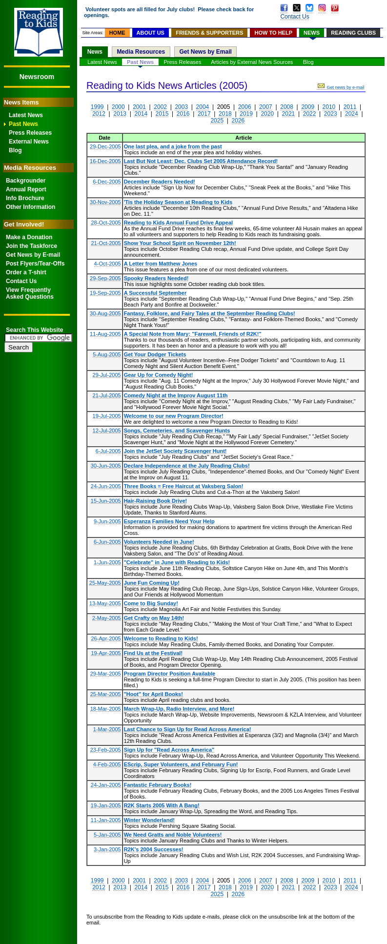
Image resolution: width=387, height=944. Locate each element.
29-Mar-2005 (105, 674)
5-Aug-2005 (107, 354)
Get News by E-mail (33, 254)
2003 (181, 106)
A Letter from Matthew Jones (161, 264)
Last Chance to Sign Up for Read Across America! (187, 729)
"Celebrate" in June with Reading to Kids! (177, 562)
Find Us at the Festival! (153, 653)
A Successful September (155, 293)
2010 (329, 106)
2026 (238, 120)
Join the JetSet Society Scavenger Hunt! (175, 451)
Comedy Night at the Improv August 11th (176, 395)
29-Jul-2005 (107, 375)
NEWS (312, 33)
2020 (267, 113)
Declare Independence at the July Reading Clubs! (187, 466)
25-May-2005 (105, 583)
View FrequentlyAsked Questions (30, 293)
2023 (330, 113)
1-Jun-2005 (107, 562)
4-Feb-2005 (107, 764)
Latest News (26, 115)
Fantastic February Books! (158, 785)
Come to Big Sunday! (151, 603)
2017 (204, 113)
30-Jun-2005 (106, 466)
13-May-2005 (105, 603)
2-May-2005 (106, 618)
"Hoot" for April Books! (153, 694)
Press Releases (30, 132)
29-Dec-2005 (105, 146)
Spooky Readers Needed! (156, 278)
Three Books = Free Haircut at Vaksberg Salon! (184, 486)
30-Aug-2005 (105, 313)
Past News (23, 124)
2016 (183, 113)
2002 (160, 106)
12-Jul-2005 (107, 430)
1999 (97, 106)
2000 (118, 106)
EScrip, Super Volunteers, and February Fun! (181, 764)
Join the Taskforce (31, 246)
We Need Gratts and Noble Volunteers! (173, 835)
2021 (288, 113)
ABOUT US (150, 33)
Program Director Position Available (169, 674)
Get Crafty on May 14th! (154, 618)
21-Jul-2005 (107, 395)
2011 (350, 106)
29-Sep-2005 (105, 278)
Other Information (30, 207)
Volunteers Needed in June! (159, 542)
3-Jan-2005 (107, 849)
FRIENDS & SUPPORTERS (209, 33)
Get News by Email (205, 51)
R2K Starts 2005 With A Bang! (162, 805)
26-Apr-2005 (106, 638)
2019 (246, 113)
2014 (140, 113)
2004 (202, 106)
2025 (217, 120)
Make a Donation (29, 237)
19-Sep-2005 (105, 293)
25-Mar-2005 (105, 694)
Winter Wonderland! (149, 820)
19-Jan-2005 (106, 805)
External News (29, 141)
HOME (117, 33)
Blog (15, 150)
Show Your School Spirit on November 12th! (180, 243)
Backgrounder (25, 180)
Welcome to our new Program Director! (174, 416)
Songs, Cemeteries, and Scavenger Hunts (177, 430)
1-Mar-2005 (107, 729)
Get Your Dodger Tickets (155, 354)
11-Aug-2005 (105, 334)
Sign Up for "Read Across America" (169, 750)
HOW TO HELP (273, 33)
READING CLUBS (353, 33)
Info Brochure (25, 198)
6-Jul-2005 (108, 451)
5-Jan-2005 (107, 835)
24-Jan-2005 (106, 785)
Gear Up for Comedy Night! (158, 375)
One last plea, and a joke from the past (173, 146)
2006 (244, 106)
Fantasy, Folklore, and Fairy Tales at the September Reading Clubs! (209, 313)
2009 (307, 106)
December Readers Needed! (159, 182)
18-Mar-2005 (105, 709)
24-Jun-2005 (106, 486)
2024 (351, 113)
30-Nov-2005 (105, 202)
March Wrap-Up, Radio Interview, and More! (179, 709)
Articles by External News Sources (252, 62)
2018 (225, 113)
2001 (139, 106)
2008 (286, 106)
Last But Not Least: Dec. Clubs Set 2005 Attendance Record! (201, 161)
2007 (265, 106)
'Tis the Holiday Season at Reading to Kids (178, 202)
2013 (119, 113)
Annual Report (26, 189)
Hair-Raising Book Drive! (155, 501)
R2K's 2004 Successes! (153, 849)
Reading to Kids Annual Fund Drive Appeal (178, 223)
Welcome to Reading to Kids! (161, 638)
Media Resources (141, 51)
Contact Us (21, 281)
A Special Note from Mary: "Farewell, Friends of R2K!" (193, 334)
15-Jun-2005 (106, 501)
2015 (162, 113)
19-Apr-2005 (106, 653)
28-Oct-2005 (106, 223)
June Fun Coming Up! (152, 583)
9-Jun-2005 (107, 521)
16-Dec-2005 (105, 161)
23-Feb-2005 (105, 750)
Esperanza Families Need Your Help (169, 521)
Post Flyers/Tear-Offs (35, 263)
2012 (98, 113)
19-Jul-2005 (107, 416)
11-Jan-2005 (106, 820)
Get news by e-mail (340, 87)
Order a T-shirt (26, 272)
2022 (309, 113)
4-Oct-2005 (107, 264)
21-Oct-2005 (106, 243)
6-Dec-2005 (107, 182)
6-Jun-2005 (107, 542)
